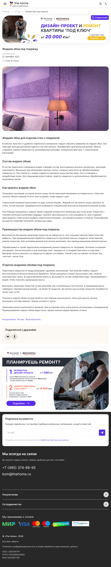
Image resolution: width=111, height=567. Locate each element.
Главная (6, 11)
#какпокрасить (33, 319)
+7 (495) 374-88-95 (19, 468)
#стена (20, 319)
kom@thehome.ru (16, 474)
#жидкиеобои (9, 319)
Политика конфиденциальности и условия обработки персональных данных (40, 546)
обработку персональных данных (55, 440)
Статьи (17, 11)
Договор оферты (10, 541)
